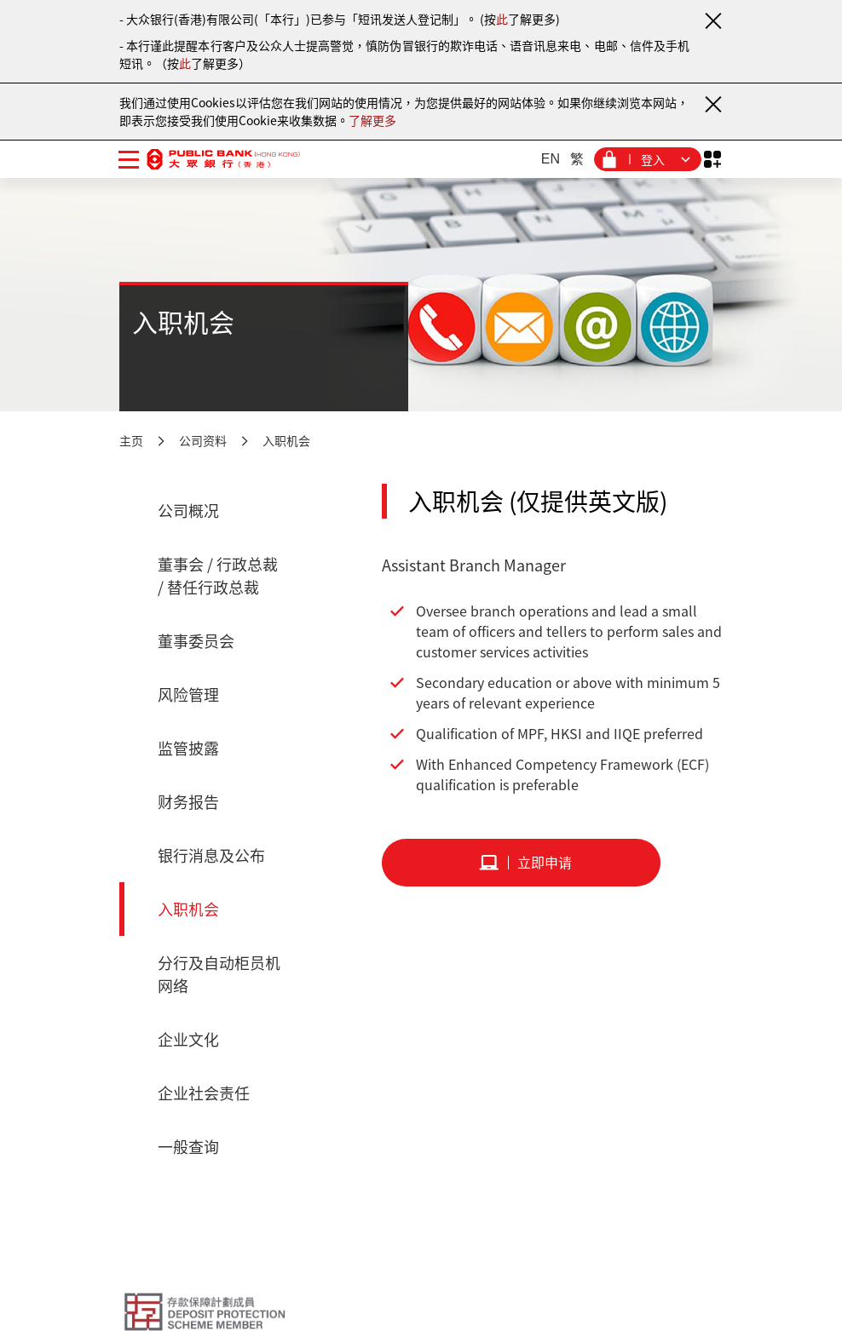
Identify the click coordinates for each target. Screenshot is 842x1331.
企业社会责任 (204, 1092)
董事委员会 (196, 640)
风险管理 (188, 694)
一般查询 (188, 1146)
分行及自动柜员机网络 (219, 974)
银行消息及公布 (211, 855)
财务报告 (188, 801)
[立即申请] (521, 862)
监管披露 (188, 748)
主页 (131, 440)
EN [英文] (550, 159)
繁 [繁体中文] (577, 159)
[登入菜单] (647, 159)
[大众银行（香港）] (223, 159)
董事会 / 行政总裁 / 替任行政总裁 (218, 576)
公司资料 (203, 440)
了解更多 (372, 120)
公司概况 (188, 510)
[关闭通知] (712, 20)
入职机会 (286, 440)
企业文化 (188, 1039)
